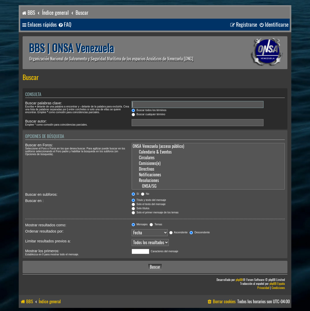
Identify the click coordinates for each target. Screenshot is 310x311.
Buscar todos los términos (149, 110)
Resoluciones (208, 180)
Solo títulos (140, 208)
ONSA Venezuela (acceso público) (208, 146)
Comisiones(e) (208, 163)
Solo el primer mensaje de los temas (155, 212)
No (145, 193)
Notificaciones (208, 175)
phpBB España (277, 284)
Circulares (208, 158)
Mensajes (140, 224)
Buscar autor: (36, 121)
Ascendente (178, 232)
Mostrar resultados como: (45, 225)
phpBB (239, 280)
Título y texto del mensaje (149, 200)
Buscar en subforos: (41, 194)
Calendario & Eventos (208, 152)
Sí (135, 193)
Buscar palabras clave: (43, 103)
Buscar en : (34, 201)
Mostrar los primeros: (42, 251)
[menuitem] (64, 25)
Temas (156, 224)
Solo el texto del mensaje (149, 204)
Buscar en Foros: (39, 145)
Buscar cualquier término (148, 114)
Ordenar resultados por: (44, 231)
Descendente (200, 232)
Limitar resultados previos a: (48, 241)
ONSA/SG (208, 186)
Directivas (208, 169)
